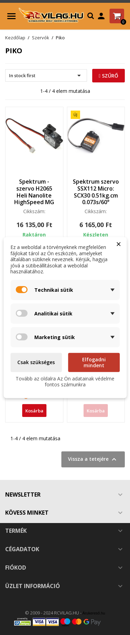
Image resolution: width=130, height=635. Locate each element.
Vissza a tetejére (93, 459)
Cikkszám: (34, 211)
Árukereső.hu (94, 613)
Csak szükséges (36, 362)
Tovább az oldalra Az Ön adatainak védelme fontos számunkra (65, 381)
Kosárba (34, 411)
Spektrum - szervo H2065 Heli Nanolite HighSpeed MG (34, 192)
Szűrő (108, 75)
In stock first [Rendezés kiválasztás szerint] (46, 75)
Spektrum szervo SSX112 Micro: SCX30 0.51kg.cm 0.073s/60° (96, 192)
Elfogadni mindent (94, 362)
